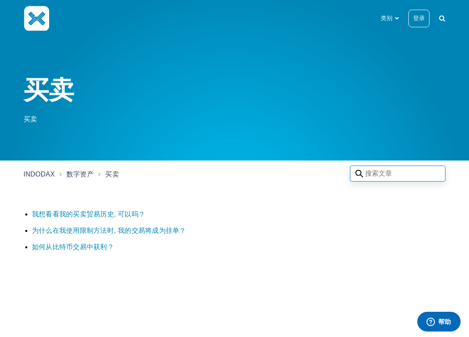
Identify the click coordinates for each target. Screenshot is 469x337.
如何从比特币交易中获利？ (73, 246)
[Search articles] (397, 174)
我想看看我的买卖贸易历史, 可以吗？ (88, 214)
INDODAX (39, 174)
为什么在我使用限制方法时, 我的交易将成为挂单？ (109, 230)
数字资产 (80, 174)
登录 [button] (419, 18)
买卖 (112, 174)
